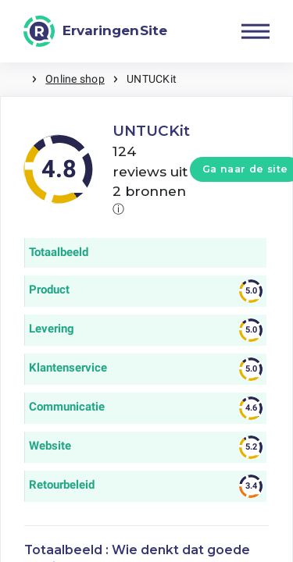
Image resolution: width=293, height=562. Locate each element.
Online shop (75, 79)
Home (15, 79)
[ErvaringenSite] (95, 31)
